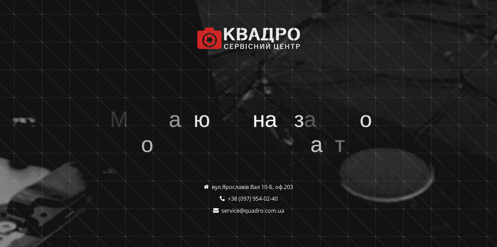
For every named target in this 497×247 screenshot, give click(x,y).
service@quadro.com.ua (252, 210)
